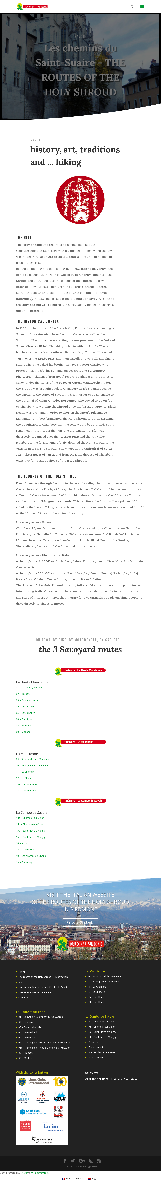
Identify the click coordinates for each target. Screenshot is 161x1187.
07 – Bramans (23, 725)
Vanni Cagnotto (87, 1166)
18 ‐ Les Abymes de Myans (102, 1052)
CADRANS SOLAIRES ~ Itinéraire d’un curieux (111, 1079)
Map (20, 982)
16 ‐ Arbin (93, 1042)
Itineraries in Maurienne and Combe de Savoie (43, 987)
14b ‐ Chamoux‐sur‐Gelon (101, 1026)
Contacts (23, 997)
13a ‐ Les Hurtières (98, 997)
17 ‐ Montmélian (97, 1047)
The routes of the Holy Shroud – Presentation (43, 976)
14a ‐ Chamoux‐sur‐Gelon (101, 1021)
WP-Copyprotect (39, 1172)
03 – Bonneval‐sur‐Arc (28, 700)
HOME (22, 971)
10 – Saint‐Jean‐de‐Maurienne (32, 765)
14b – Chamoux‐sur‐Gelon (30, 824)
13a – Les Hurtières (26, 784)
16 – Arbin (21, 843)
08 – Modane (23, 731)
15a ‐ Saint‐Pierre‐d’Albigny (102, 1031)
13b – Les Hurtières (26, 790)
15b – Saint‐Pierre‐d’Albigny (30, 837)
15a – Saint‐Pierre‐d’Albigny (30, 830)
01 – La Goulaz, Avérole (29, 687)
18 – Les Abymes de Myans (31, 855)
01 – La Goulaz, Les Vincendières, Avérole (41, 1016)
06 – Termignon (24, 719)
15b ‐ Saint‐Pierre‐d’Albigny (102, 1037)
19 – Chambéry (24, 862)
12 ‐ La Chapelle (96, 991)
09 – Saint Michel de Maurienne (105, 976)
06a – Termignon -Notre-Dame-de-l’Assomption (44, 1042)
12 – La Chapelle (25, 778)
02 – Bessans (23, 693)
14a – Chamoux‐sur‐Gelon (30, 817)
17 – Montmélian (25, 849)
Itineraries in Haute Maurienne (34, 992)
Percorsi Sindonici (80, 922)
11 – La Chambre (25, 771)
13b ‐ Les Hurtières (98, 1002)
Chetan (24, 1172)
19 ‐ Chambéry (96, 1057)
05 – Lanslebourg (25, 712)
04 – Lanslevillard (25, 706)
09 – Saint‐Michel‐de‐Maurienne (33, 759)
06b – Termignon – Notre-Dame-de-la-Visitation (44, 1047)
